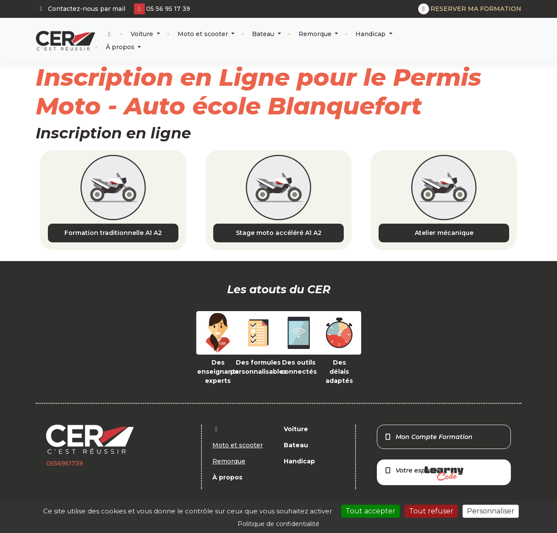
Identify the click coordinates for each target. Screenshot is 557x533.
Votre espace (423, 473)
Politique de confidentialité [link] (278, 524)
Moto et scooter (204, 34)
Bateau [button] (264, 34)
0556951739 (64, 463)
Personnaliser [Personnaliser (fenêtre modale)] (490, 511)
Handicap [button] (371, 34)
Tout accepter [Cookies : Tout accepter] (371, 511)
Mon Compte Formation (428, 437)
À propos (121, 47)
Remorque (316, 34)
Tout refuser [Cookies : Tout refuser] (431, 511)
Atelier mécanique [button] (444, 233)
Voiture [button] (143, 34)
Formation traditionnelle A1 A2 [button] (113, 233)
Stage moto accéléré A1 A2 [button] (279, 233)
